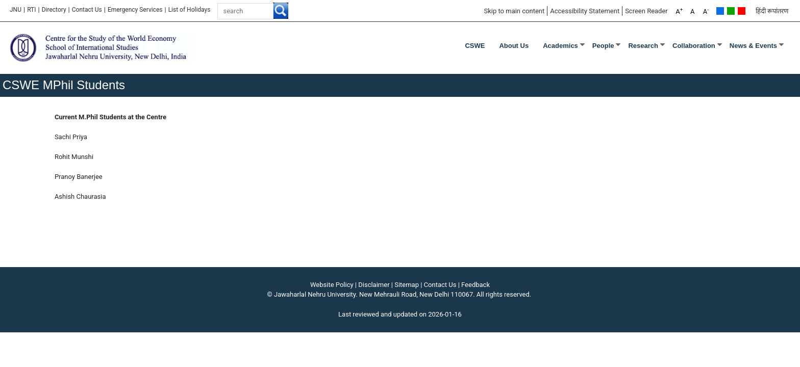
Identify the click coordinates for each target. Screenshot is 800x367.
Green (731, 11)
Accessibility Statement (584, 11)
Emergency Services (135, 9)
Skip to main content (514, 11)
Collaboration (693, 45)
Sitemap (406, 285)
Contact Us (87, 9)
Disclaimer (373, 285)
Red (741, 11)
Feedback (475, 285)
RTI (31, 9)
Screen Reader (646, 11)
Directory (54, 9)
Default (720, 11)
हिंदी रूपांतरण (772, 11)
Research (643, 45)
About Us (514, 45)
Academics (560, 45)
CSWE (475, 45)
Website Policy (332, 285)
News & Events (753, 45)
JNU (15, 9)
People (603, 45)
